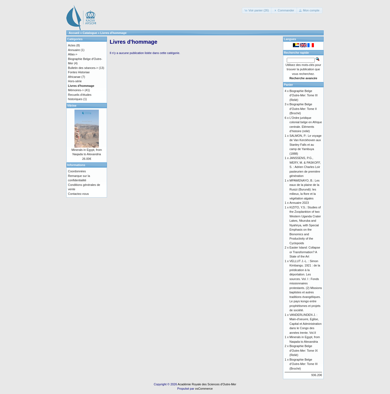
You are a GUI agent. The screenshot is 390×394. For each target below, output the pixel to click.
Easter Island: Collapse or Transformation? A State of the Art (305, 252)
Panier (288, 84)
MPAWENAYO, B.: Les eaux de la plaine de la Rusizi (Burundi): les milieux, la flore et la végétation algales (305, 189)
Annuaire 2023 (299, 202)
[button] (257, 10)
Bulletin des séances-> (83, 67)
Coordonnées (77, 171)
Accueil (74, 32)
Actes (72, 45)
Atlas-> (72, 54)
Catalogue (90, 32)
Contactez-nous (78, 193)
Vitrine (71, 105)
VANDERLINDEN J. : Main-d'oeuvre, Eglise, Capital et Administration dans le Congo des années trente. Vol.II (306, 323)
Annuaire (74, 50)
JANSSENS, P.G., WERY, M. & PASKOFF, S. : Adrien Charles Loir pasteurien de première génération (305, 166)
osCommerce (204, 388)
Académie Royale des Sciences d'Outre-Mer (207, 384)
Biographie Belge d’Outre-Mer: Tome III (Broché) (304, 364)
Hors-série (75, 81)
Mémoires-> (76, 90)
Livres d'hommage (113, 32)
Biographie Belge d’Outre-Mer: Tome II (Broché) (303, 109)
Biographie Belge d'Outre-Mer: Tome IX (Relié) (304, 350)
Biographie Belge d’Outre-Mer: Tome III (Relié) (304, 95)
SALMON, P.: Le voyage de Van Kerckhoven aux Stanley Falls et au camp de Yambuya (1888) (305, 144)
